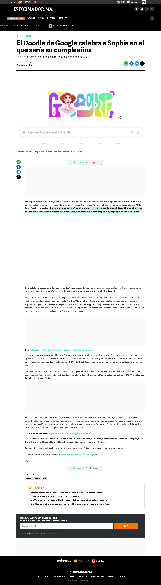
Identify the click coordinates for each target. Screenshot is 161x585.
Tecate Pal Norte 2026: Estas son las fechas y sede (55, 497)
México (41, 18)
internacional (59, 577)
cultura (111, 577)
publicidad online (86, 580)
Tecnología (83, 577)
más (63, 18)
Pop (44, 478)
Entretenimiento (23, 36)
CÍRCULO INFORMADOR (63, 26)
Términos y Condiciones (49, 533)
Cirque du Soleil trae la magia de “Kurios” (69, 434)
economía (121, 577)
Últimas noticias (16, 18)
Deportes (72, 577)
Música (37, 478)
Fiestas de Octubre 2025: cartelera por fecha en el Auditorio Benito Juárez (66, 493)
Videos (52, 18)
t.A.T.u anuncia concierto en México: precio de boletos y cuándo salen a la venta (69, 500)
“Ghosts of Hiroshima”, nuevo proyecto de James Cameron (62, 350)
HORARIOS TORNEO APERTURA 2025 (28, 26)
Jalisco (31, 18)
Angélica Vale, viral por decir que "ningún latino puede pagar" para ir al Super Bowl (70, 504)
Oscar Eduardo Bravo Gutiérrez (29, 63)
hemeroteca (72, 580)
